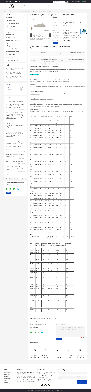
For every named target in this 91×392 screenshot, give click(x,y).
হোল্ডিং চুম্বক (8, 46)
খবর (62, 6)
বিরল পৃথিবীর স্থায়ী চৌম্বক (53, 318)
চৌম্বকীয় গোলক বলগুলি (11, 51)
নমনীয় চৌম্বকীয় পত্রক (10, 60)
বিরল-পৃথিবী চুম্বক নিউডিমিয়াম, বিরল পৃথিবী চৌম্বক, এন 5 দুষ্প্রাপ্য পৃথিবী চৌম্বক (35, 356)
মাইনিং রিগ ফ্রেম (9, 26)
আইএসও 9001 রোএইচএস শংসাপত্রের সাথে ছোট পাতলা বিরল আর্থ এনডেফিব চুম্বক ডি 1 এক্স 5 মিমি (69, 356)
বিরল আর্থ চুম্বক (13, 11)
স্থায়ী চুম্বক (8, 32)
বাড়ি (24, 6)
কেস (66, 6)
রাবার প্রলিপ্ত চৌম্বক (10, 49)
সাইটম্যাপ (6, 382)
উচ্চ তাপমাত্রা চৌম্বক (10, 37)
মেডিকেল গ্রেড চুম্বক (10, 54)
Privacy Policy (30, 390)
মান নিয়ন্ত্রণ (49, 6)
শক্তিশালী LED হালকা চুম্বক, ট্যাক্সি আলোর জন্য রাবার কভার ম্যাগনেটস (47, 373)
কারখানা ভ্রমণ (42, 6)
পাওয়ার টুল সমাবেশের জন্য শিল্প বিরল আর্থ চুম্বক (80, 356)
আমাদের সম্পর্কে (34, 6)
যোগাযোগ (55, 42)
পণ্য (28, 6)
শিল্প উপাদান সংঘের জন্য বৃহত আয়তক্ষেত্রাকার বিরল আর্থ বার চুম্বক (46, 356)
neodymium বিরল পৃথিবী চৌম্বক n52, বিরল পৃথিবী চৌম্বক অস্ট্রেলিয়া (57, 356)
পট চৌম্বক (8, 57)
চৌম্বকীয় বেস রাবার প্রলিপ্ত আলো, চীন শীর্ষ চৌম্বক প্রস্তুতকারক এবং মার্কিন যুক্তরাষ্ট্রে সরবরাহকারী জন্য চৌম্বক (46, 380)
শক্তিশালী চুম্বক (9, 20)
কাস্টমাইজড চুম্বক (10, 34)
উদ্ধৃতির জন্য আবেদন (76, 1)
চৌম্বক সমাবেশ (9, 17)
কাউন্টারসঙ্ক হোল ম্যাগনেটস (12, 40)
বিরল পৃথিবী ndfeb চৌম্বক (36, 318)
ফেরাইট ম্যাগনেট (9, 43)
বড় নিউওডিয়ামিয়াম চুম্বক (11, 23)
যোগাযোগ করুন (56, 6)
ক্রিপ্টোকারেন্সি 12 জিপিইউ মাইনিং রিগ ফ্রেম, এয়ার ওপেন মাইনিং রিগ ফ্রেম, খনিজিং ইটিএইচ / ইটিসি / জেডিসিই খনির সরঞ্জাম (26, 380)
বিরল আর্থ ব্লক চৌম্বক (44, 318)
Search (67, 1)
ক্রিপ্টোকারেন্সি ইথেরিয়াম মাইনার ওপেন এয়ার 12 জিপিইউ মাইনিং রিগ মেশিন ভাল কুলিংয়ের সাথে (26, 377)
